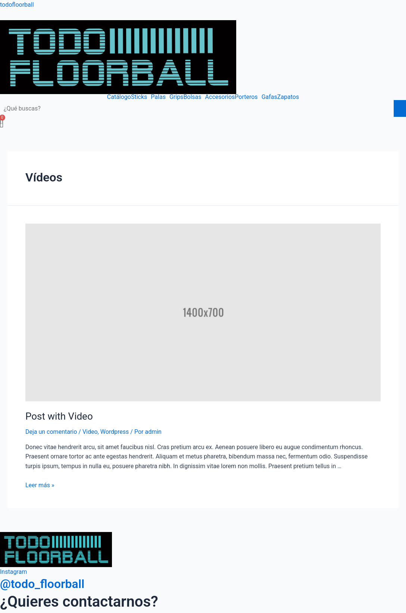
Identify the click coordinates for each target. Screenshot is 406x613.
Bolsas (192, 97)
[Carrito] (1, 122)
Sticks (139, 97)
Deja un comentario (51, 431)
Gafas (269, 97)
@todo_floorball (42, 584)
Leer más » (39, 485)
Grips (176, 97)
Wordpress (114, 431)
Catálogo (119, 97)
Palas (158, 97)
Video (90, 431)
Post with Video (59, 416)
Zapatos (288, 97)
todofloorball (17, 4)
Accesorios (220, 97)
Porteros (246, 97)
